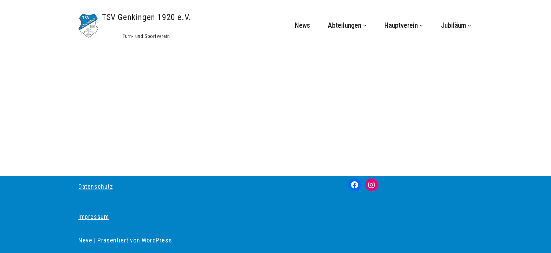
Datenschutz (95, 186)
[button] (365, 25)
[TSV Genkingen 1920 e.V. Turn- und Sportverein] (134, 25)
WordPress (157, 240)
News (302, 25)
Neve (85, 240)
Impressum (93, 216)
